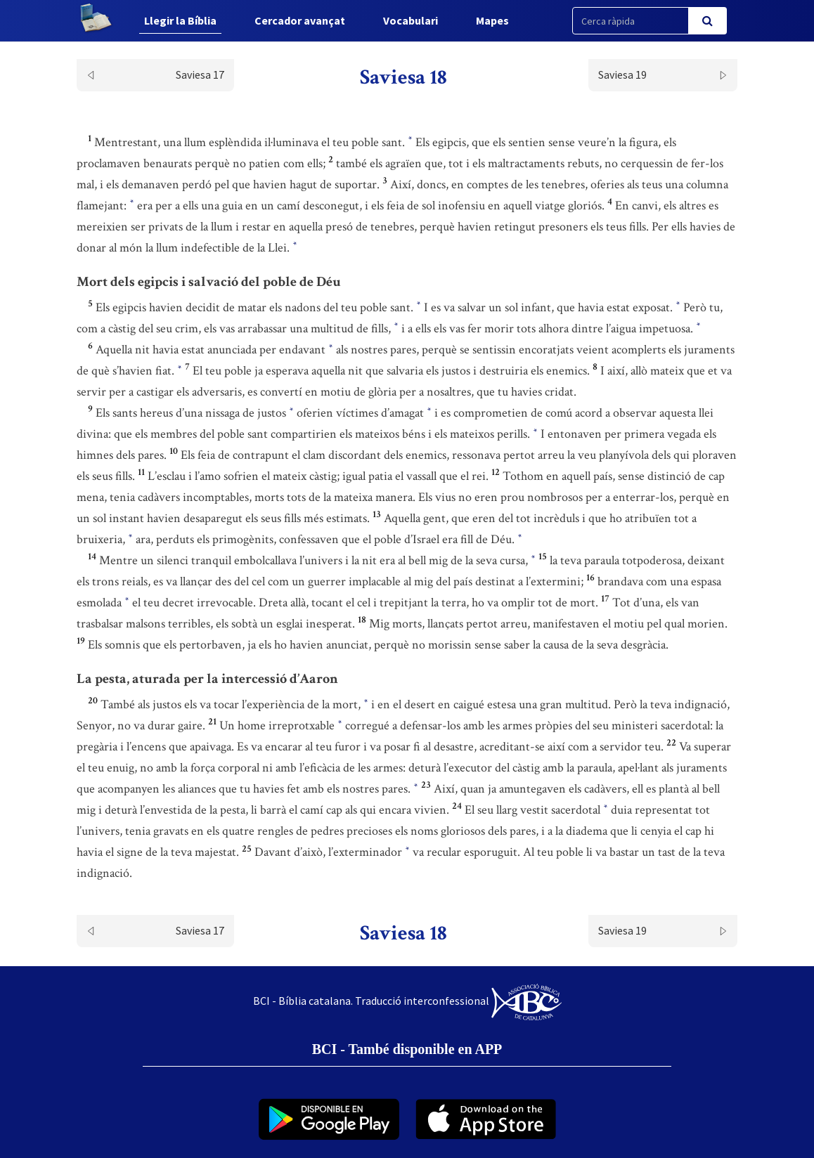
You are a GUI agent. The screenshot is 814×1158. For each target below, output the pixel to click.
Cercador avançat (299, 20)
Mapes (492, 20)
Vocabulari (410, 20)
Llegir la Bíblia (180, 20)
